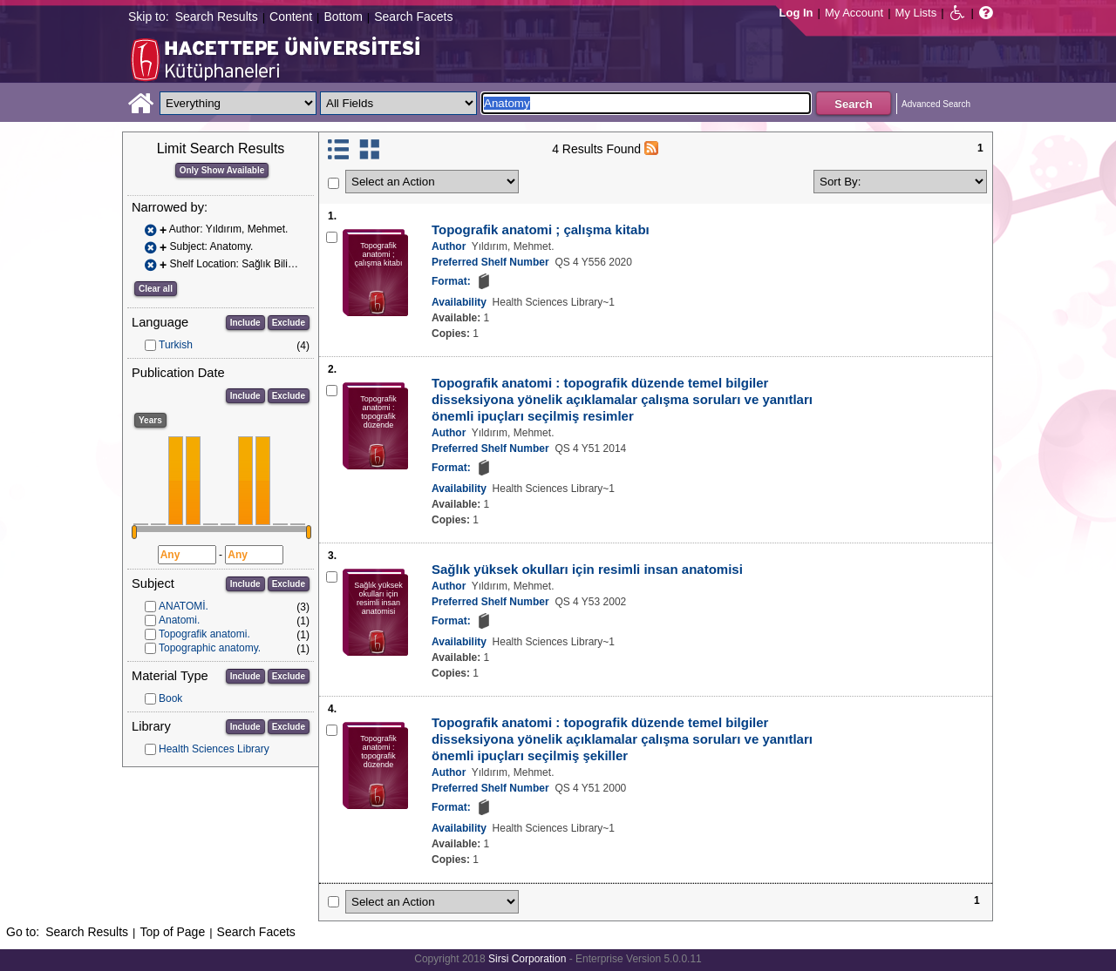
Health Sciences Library (214, 749)
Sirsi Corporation (527, 959)
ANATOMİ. (183, 606)
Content (290, 17)
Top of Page (172, 932)
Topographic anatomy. (210, 648)
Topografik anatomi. (204, 634)
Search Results (216, 17)
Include (245, 322)
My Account (854, 12)
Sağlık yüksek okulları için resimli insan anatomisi (587, 569)
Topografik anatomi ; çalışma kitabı (541, 229)
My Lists (916, 12)
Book (170, 698)
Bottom (342, 17)
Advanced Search (936, 104)
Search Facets (413, 17)
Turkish (176, 345)
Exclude (288, 322)
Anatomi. (179, 620)
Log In (796, 12)
